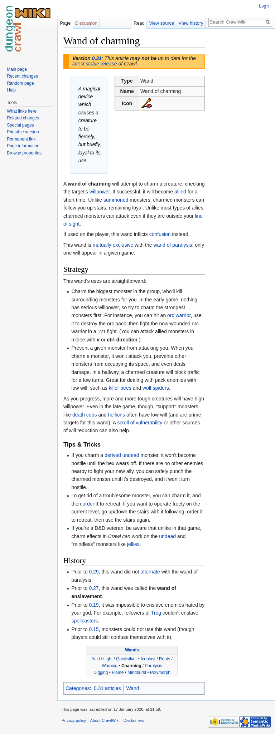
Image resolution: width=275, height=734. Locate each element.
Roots (164, 658)
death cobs (84, 415)
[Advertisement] (240, 141)
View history (191, 23)
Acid (95, 658)
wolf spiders (156, 388)
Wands (132, 649)
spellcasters (84, 621)
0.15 (93, 629)
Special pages (20, 125)
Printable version (23, 131)
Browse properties (24, 153)
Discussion (86, 23)
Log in (265, 6)
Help (11, 90)
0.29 (93, 572)
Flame (118, 672)
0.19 (93, 605)
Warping (109, 665)
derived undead (122, 455)
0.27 (93, 588)
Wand (132, 688)
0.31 (97, 58)
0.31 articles (107, 688)
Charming (131, 665)
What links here (22, 111)
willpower (100, 191)
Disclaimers (134, 720)
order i (90, 504)
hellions (116, 415)
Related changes (23, 117)
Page (65, 23)
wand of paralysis (172, 245)
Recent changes (22, 76)
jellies (133, 544)
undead (167, 536)
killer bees (120, 388)
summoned (115, 200)
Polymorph (160, 672)
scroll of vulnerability (139, 422)
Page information (23, 145)
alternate (150, 572)
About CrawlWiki (105, 720)
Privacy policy (74, 720)
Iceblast (148, 658)
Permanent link (21, 139)
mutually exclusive (113, 245)
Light (107, 658)
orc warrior (178, 315)
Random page (20, 83)
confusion (160, 234)
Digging (100, 672)
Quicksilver (126, 658)
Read (139, 23)
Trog (156, 613)
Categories (78, 688)
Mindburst (136, 672)
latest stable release (94, 63)
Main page (17, 69)
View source (161, 23)
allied (180, 191)
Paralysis (153, 665)
